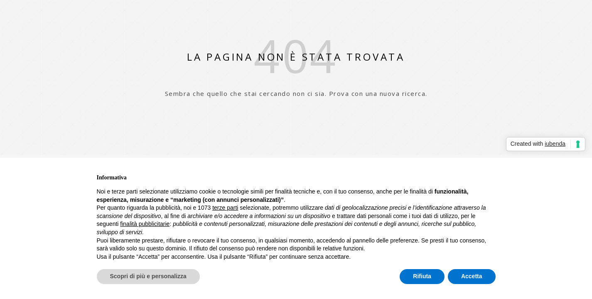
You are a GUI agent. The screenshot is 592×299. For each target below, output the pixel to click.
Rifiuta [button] (422, 276)
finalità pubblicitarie (144, 224)
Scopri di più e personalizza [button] (148, 276)
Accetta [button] (471, 276)
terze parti (225, 207)
